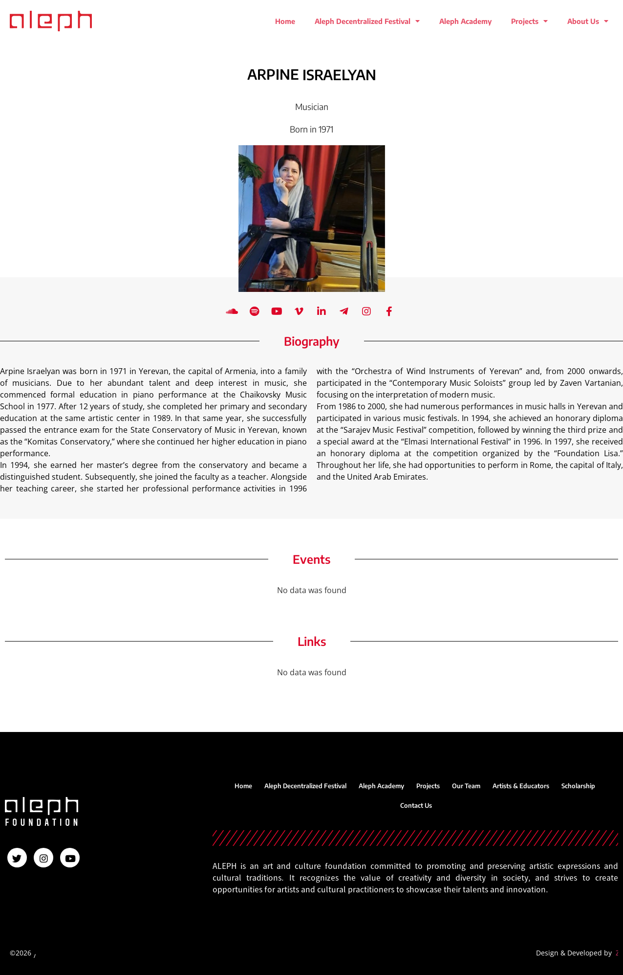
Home (285, 21)
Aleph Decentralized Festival (367, 21)
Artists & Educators (521, 786)
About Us (587, 21)
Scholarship (578, 786)
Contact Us (416, 805)
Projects (529, 21)
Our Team (466, 786)
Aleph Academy (465, 21)
